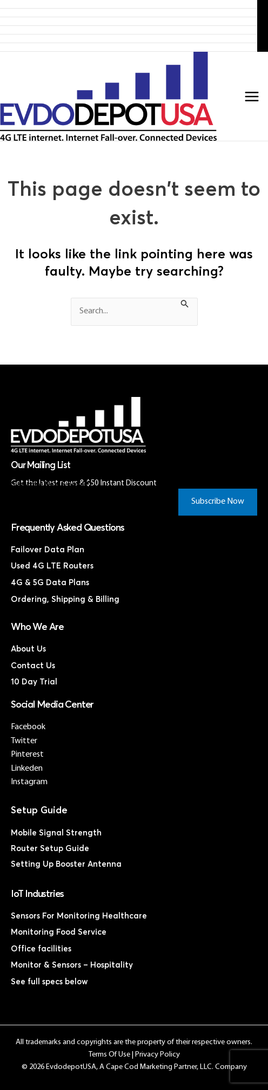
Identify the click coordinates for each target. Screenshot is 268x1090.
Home (128, 4)
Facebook (28, 727)
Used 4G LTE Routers (52, 566)
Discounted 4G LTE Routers (129, 30)
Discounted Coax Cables (129, 39)
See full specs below (49, 982)
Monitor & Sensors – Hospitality (72, 965)
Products (128, 13)
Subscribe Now (217, 501)
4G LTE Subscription (128, 21)
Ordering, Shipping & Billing (65, 599)
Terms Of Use (109, 1055)
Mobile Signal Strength (56, 833)
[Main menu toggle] (251, 96)
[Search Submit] (184, 305)
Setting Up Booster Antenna (66, 864)
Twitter (24, 741)
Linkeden (27, 768)
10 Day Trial (34, 682)
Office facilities (41, 949)
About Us (28, 649)
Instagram (29, 782)
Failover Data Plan (47, 550)
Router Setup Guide (50, 849)
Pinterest (27, 754)
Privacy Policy (157, 1055)
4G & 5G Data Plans (50, 583)
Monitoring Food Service (58, 932)
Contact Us (128, 47)
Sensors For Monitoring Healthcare (79, 916)
